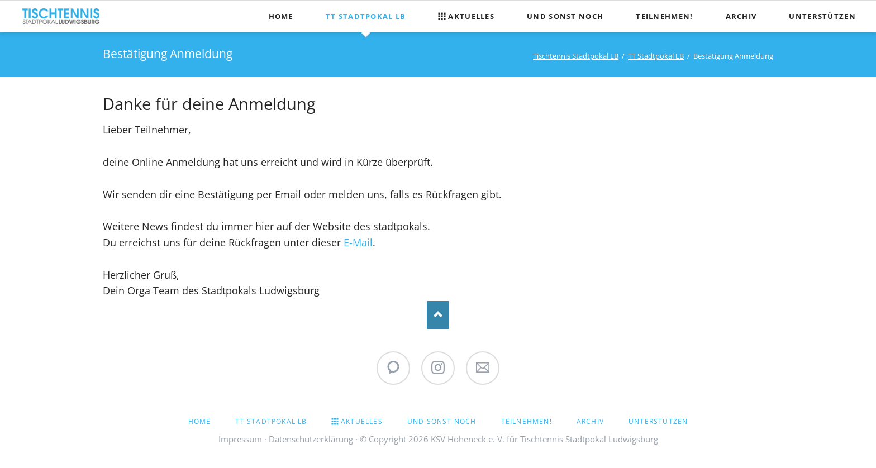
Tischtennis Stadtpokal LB (575, 56)
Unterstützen (658, 421)
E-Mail (358, 242)
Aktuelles (362, 421)
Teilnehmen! (526, 421)
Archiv (590, 421)
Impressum (240, 439)
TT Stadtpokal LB (656, 56)
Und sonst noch (442, 421)
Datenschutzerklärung (311, 439)
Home (199, 421)
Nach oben (438, 315)
